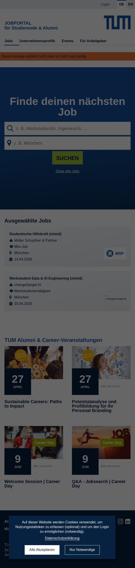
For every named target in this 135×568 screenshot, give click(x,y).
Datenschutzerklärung (62, 538)
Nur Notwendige (82, 550)
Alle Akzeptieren (42, 550)
